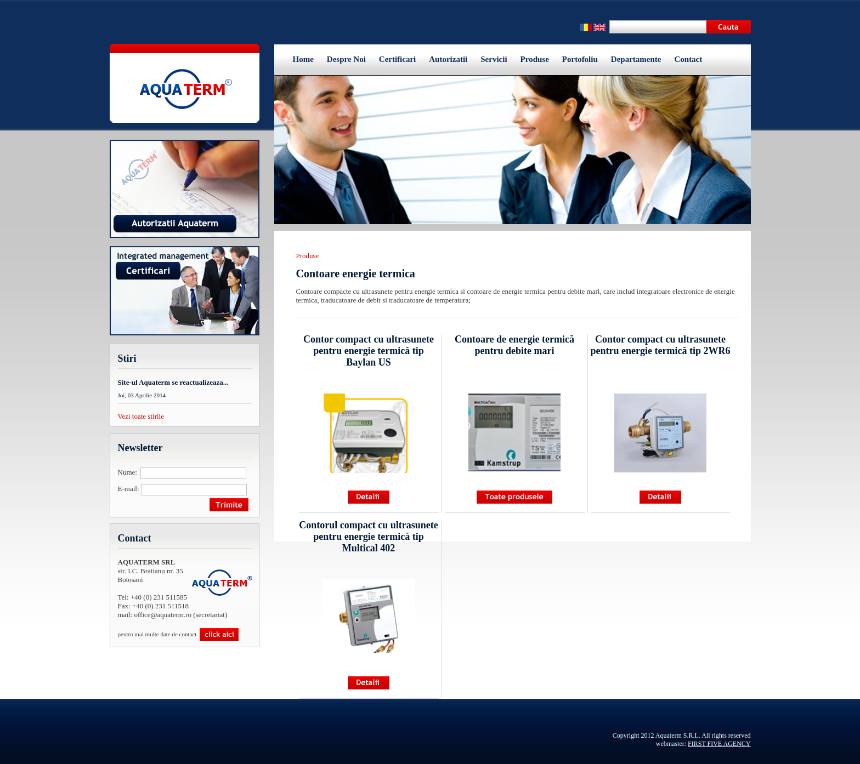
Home (303, 59)
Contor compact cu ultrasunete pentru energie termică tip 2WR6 (661, 345)
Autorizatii (448, 59)
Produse (534, 59)
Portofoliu (580, 59)
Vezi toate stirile (141, 416)
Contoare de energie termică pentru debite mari (514, 345)
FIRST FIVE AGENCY (719, 744)
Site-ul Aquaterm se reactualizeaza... (173, 382)
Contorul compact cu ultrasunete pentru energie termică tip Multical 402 (368, 537)
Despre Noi (346, 59)
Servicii (493, 59)
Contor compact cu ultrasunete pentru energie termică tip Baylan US (368, 351)
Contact (688, 59)
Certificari (397, 59)
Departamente (636, 59)
